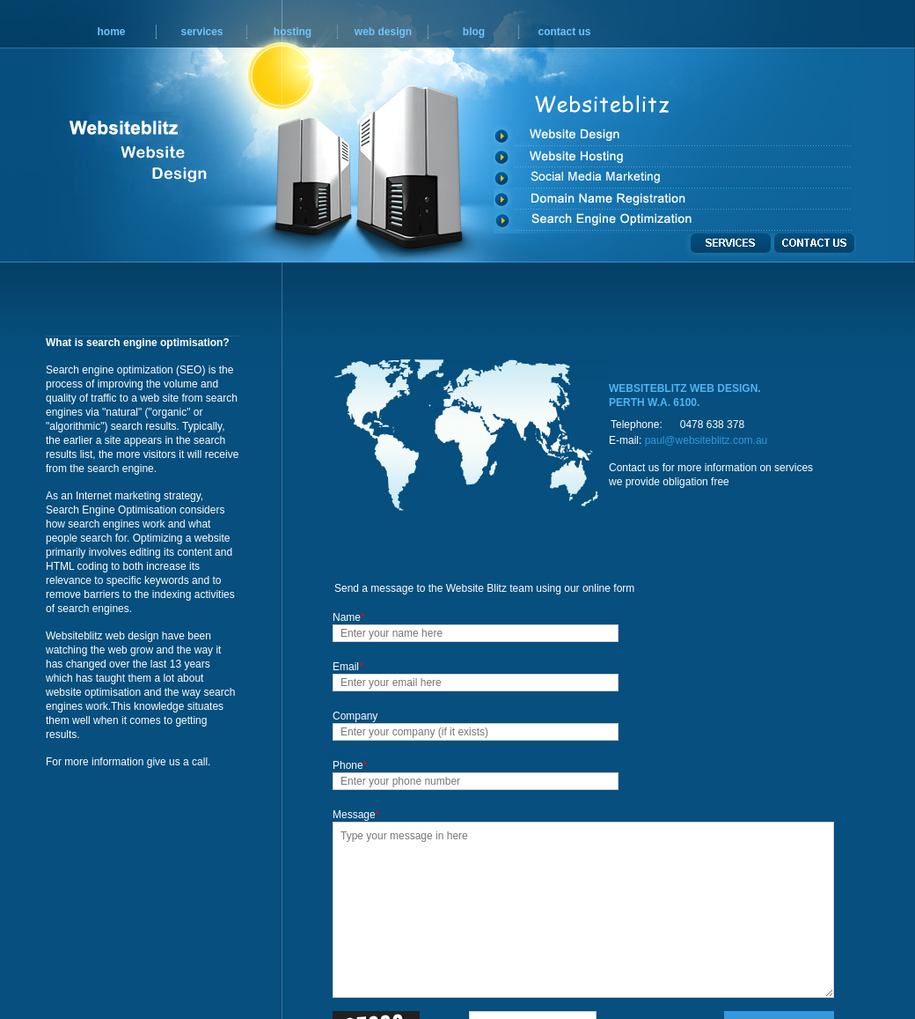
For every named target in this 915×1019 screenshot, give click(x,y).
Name (349, 617)
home (111, 32)
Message (356, 815)
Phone (350, 765)
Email (348, 667)
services (201, 32)
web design (383, 32)
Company (355, 716)
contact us (564, 32)
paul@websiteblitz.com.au (706, 440)
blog (474, 32)
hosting (292, 32)
